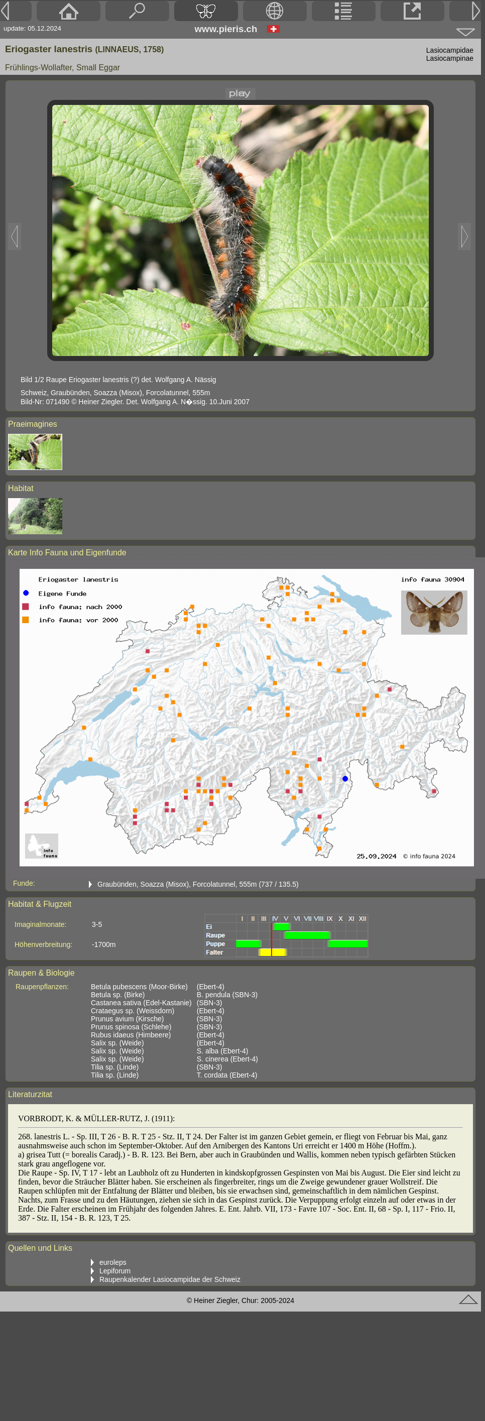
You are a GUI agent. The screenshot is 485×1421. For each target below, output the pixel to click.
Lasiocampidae (449, 50)
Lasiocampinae (449, 58)
